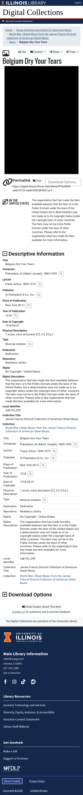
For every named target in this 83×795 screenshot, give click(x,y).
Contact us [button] (18, 611)
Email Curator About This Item (41, 606)
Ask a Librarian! (12, 673)
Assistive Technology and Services (24, 705)
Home (8, 30)
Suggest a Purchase (15, 758)
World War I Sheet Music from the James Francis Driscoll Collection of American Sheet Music (40, 429)
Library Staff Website (16, 727)
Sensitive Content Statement (19, 21)
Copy (37, 180)
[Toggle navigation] (78, 12)
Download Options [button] (27, 594)
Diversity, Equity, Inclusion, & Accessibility (28, 712)
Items (12, 42)
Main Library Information (25, 654)
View (71, 51)
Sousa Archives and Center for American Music (44, 30)
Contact (37, 51)
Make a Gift (10, 751)
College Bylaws (39, 791)
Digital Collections (33, 12)
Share (55, 51)
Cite (22, 51)
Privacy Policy (37, 781)
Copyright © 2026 (13, 791)
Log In (78, 2)
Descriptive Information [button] (33, 254)
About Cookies (12, 781)
